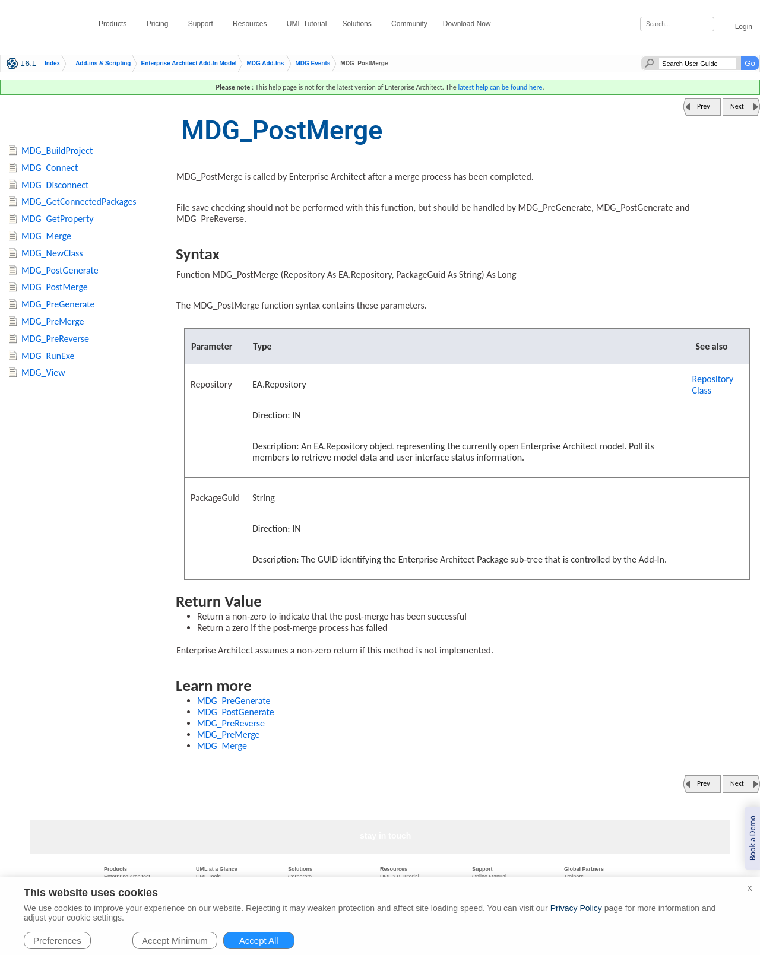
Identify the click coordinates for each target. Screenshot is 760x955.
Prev (703, 106)
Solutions (359, 24)
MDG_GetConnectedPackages (79, 201)
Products (115, 24)
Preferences (57, 940)
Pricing (160, 24)
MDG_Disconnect (54, 185)
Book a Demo (753, 838)
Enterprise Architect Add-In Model (188, 63)
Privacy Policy (576, 908)
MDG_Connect (49, 167)
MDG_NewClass (52, 253)
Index (52, 63)
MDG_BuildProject (57, 150)
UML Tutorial (307, 24)
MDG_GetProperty (57, 218)
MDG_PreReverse (231, 723)
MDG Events (312, 63)
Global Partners (584, 869)
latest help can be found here (500, 87)
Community (409, 24)
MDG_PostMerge (54, 287)
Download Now (469, 24)
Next (737, 106)
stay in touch (385, 835)
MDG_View (43, 372)
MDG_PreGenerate (234, 700)
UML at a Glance (217, 869)
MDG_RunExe (47, 355)
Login (737, 24)
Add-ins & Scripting (103, 63)
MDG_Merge (222, 745)
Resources (252, 24)
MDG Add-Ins (265, 63)
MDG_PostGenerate (235, 712)
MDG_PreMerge (228, 734)
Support (202, 24)
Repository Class (713, 384)
